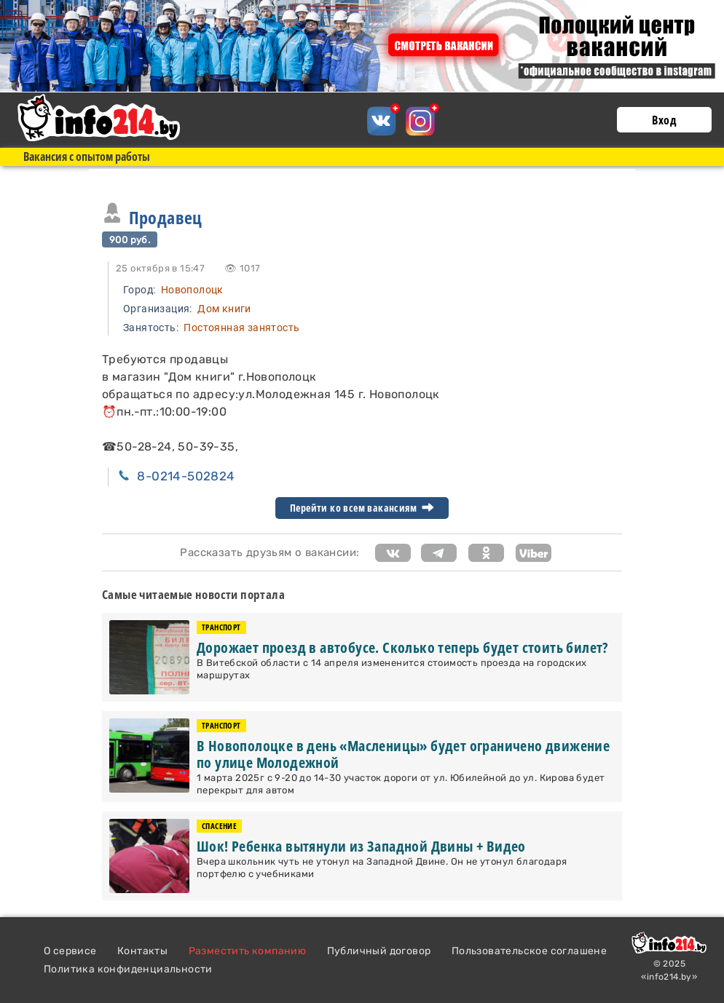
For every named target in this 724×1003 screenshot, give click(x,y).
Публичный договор (379, 951)
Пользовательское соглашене (529, 951)
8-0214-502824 (186, 476)
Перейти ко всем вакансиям (362, 508)
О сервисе (70, 951)
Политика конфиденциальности (128, 969)
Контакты (142, 951)
